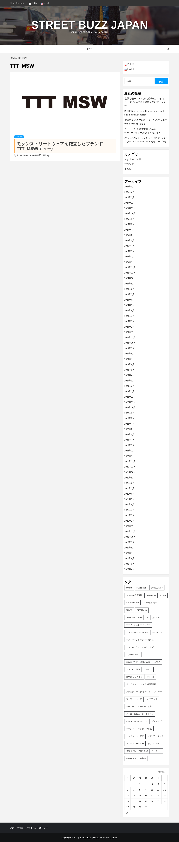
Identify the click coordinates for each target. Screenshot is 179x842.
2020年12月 (130, 526)
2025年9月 (129, 218)
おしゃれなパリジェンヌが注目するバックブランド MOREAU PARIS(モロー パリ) (145, 139)
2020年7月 (129, 553)
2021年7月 (129, 488)
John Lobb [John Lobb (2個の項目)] (151, 595)
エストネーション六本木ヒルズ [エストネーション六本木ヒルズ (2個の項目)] (140, 647)
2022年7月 (129, 423)
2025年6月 (129, 235)
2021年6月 (129, 493)
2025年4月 (129, 245)
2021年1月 (129, 520)
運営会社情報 (16, 827)
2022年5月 (129, 434)
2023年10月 (130, 342)
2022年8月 (129, 418)
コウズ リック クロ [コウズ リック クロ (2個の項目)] (134, 677)
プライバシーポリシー (37, 827)
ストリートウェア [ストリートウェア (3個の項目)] (134, 699)
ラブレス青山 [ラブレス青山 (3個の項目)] (154, 743)
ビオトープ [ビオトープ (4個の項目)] (157, 721)
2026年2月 (129, 191)
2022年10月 (130, 407)
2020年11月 (130, 531)
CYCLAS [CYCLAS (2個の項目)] (129, 588)
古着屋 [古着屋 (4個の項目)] (143, 758)
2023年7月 (129, 359)
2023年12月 (130, 332)
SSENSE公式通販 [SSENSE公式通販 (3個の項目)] (150, 602)
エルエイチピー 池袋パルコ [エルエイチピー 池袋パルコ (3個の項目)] (138, 662)
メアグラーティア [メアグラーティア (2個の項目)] (155, 736)
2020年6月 (129, 558)
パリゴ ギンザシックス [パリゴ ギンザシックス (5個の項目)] (137, 721)
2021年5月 (129, 499)
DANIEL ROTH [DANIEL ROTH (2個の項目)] (141, 588)
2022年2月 (129, 450)
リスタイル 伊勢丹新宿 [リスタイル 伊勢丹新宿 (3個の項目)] (137, 751)
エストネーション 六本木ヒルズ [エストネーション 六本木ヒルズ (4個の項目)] (140, 639)
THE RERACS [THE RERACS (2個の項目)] (142, 610)
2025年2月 (129, 256)
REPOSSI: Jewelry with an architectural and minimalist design (144, 112)
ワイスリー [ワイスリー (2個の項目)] (157, 751)
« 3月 (128, 813)
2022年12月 (130, 396)
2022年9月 (129, 412)
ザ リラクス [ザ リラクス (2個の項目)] (131, 684)
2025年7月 (129, 229)
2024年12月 (130, 267)
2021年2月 (129, 515)
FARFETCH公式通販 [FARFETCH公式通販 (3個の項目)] (134, 595)
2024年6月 (129, 299)
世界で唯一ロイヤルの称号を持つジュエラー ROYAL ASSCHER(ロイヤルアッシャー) (145, 102)
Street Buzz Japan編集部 (29, 155)
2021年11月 (130, 466)
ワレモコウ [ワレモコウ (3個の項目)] (131, 758)
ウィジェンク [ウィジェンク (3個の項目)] (158, 632)
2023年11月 (130, 337)
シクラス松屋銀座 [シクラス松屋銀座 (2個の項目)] (148, 684)
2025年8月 (129, 224)
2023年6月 (129, 364)
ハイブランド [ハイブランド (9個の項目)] (152, 699)
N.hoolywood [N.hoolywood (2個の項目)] (132, 602)
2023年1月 (129, 391)
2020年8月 (129, 547)
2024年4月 (129, 310)
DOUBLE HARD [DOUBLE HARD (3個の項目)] (157, 588)
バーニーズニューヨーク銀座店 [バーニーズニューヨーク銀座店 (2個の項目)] (140, 714)
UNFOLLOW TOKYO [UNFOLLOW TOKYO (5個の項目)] (134, 617)
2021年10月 (130, 472)
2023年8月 (129, 353)
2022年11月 (130, 402)
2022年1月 (129, 456)
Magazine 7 (98, 837)
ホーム (89, 49)
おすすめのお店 (132, 159)
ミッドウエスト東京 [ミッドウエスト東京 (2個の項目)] (135, 736)
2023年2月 (129, 385)
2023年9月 (129, 348)
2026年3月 (129, 186)
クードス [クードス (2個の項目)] (148, 669)
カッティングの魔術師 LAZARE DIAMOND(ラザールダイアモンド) (142, 130)
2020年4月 (129, 569)
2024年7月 (129, 294)
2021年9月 (129, 477)
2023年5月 (129, 369)
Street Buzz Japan (89, 24)
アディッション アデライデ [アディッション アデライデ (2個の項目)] (138, 625)
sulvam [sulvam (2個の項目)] (129, 610)
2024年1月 (129, 326)
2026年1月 (129, 197)
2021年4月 (129, 504)
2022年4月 (129, 439)
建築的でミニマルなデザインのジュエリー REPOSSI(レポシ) (145, 121)
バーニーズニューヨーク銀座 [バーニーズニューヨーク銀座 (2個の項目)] (139, 706)
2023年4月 (129, 375)
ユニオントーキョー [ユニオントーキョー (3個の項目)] (135, 743)
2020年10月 (130, 536)
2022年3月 (129, 445)
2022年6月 (129, 429)
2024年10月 (130, 278)
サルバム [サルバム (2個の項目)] (151, 677)
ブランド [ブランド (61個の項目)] (130, 728)
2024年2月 (129, 321)
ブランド (19, 137)
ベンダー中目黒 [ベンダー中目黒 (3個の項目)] (145, 728)
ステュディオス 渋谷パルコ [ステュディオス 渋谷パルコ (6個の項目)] (138, 691)
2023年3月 (129, 380)
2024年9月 (129, 283)
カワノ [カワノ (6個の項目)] (157, 662)
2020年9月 (129, 542)
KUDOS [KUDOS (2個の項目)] (163, 595)
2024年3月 (129, 315)
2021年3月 (129, 509)
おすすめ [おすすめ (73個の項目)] (156, 617)
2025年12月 (130, 202)
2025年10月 (130, 213)
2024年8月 (129, 288)
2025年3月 (129, 251)
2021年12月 (130, 461)
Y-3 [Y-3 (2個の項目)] (147, 617)
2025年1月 (129, 262)
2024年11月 (130, 272)
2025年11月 (130, 208)
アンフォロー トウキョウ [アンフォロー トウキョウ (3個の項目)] (137, 632)
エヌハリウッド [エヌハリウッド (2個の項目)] (133, 654)
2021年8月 (129, 482)
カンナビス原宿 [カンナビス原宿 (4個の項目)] (133, 669)
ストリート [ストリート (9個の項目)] (159, 691)
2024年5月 (129, 305)
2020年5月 (129, 563)
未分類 (127, 169)
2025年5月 (129, 240)
